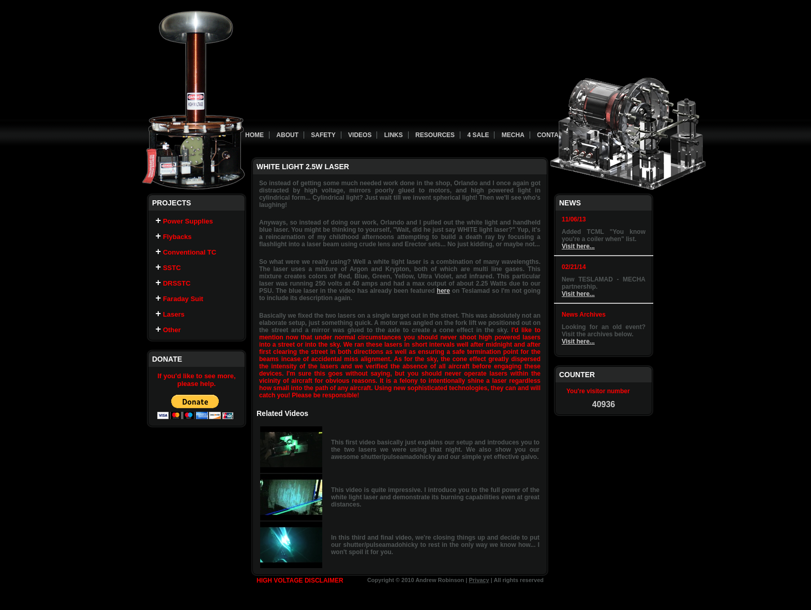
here (443, 290)
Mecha (513, 135)
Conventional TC (186, 258)
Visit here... (578, 246)
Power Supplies (184, 223)
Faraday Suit (179, 311)
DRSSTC (173, 293)
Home (254, 135)
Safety (323, 135)
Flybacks (174, 241)
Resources (435, 135)
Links (393, 135)
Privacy (479, 580)
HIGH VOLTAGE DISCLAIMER (300, 580)
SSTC (168, 276)
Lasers (170, 329)
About (287, 135)
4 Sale (478, 135)
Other (168, 346)
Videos (359, 135)
